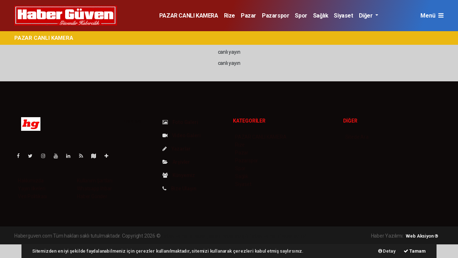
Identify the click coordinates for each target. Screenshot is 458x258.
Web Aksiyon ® (422, 236)
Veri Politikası (32, 196)
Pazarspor (275, 15)
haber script (293, 236)
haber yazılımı (177, 236)
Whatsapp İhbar (94, 188)
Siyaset (343, 15)
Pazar (248, 15)
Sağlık (320, 15)
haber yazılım (264, 236)
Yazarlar (176, 149)
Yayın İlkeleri (31, 188)
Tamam (415, 251)
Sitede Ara (357, 137)
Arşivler (176, 162)
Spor (301, 15)
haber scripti (235, 236)
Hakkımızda (31, 180)
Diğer (366, 15)
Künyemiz (178, 175)
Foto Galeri (180, 122)
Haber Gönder (92, 196)
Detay (387, 251)
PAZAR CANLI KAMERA (188, 15)
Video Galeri (181, 135)
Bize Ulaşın (179, 188)
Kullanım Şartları (94, 180)
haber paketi (207, 236)
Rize (229, 15)
